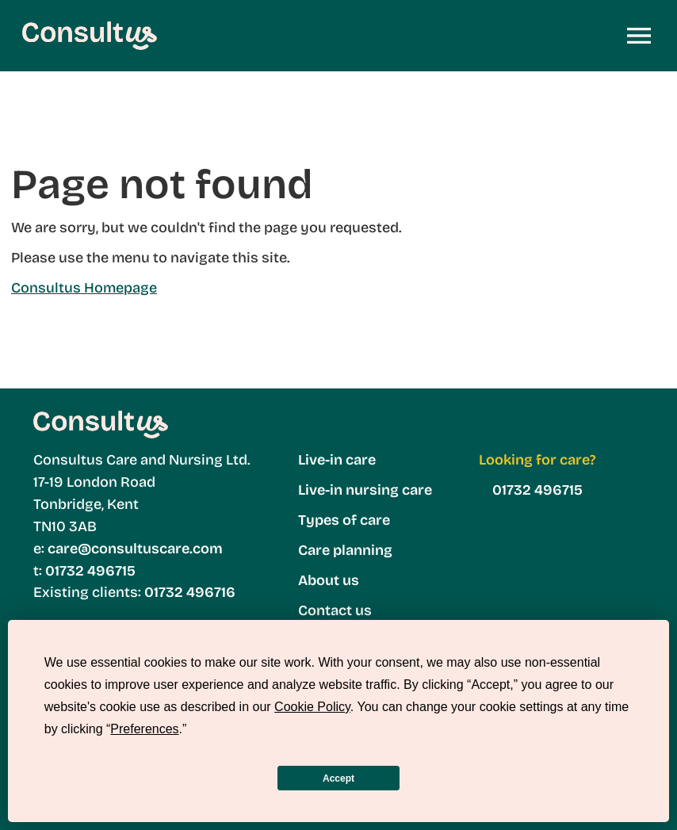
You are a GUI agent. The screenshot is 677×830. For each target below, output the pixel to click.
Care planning (345, 550)
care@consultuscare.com (135, 548)
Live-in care (337, 460)
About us (328, 580)
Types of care (344, 520)
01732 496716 (188, 592)
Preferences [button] (144, 729)
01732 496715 (90, 570)
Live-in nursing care (365, 490)
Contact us (335, 610)
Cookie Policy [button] (312, 706)
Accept (338, 778)
